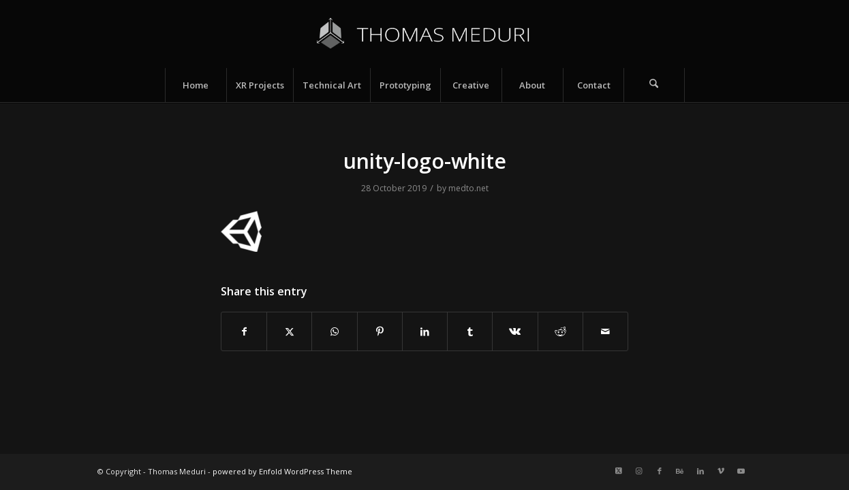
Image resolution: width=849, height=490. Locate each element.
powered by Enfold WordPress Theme (282, 471)
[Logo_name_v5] (424, 34)
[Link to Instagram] (639, 471)
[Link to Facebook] (659, 471)
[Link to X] (618, 471)
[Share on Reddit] (560, 331)
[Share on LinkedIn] (425, 331)
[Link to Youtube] (741, 471)
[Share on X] (289, 331)
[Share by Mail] (605, 331)
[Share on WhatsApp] (334, 331)
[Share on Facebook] (243, 331)
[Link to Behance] (680, 471)
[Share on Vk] (515, 331)
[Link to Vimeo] (721, 471)
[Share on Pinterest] (380, 331)
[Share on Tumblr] (470, 331)
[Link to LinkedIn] (700, 471)
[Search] (654, 85)
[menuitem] (195, 85)
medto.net (468, 188)
